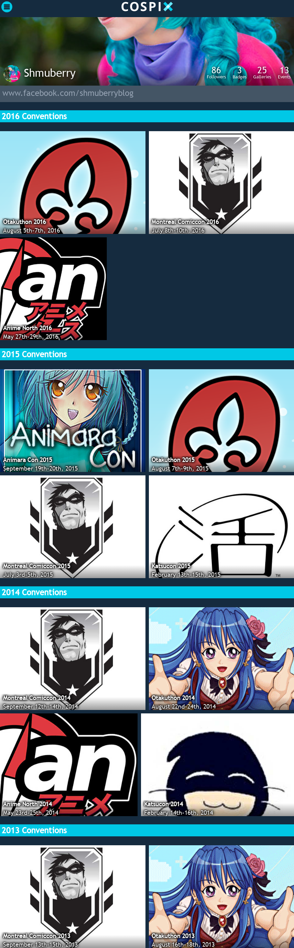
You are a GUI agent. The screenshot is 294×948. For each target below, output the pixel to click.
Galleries (262, 72)
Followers (216, 72)
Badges (239, 72)
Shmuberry (50, 72)
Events (284, 72)
